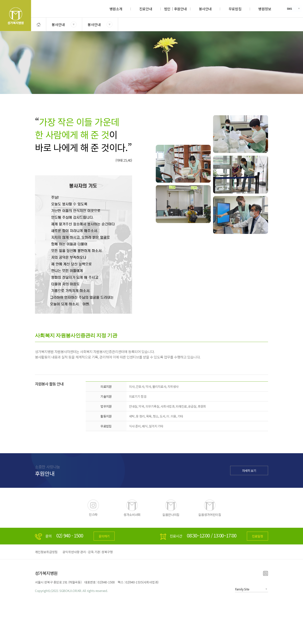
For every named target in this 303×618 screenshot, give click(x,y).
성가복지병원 (46, 573)
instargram (265, 573)
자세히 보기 (249, 470)
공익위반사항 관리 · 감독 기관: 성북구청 (88, 551)
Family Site (242, 589)
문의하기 (104, 536)
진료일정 (257, 536)
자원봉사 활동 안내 (49, 383)
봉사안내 (58, 24)
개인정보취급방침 (46, 551)
